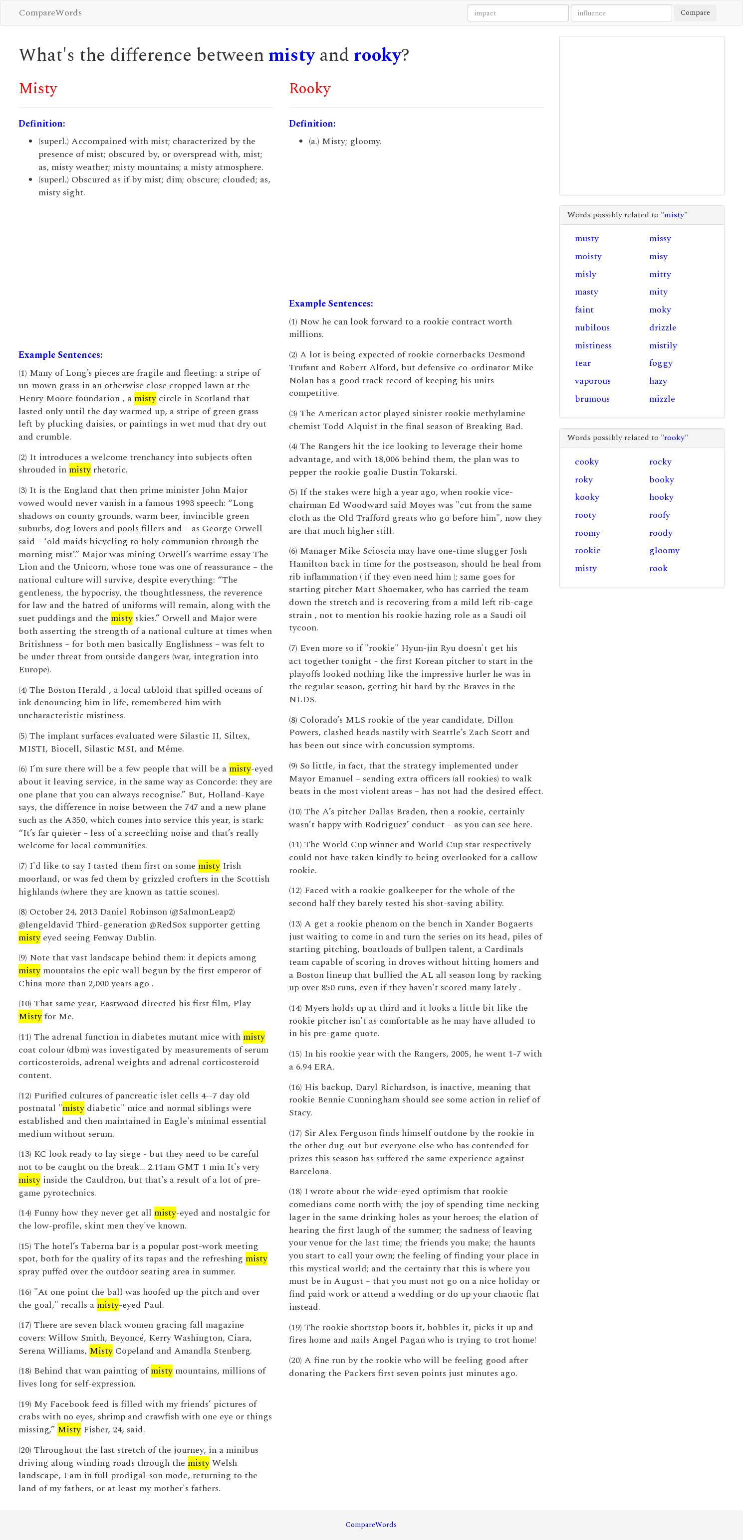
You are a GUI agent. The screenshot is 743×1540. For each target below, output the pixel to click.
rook (658, 568)
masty (586, 292)
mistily (663, 345)
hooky (661, 497)
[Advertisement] (146, 274)
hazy (658, 381)
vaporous (593, 381)
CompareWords (50, 12)
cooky (587, 461)
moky (660, 309)
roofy (659, 515)
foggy (661, 363)
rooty (585, 515)
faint (584, 309)
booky (661, 479)
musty (587, 238)
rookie (588, 550)
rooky (377, 55)
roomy (587, 533)
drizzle (663, 327)
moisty (588, 256)
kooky (587, 497)
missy (660, 238)
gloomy (664, 550)
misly (585, 274)
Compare (695, 12)
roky (584, 479)
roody (661, 533)
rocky (660, 461)
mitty (660, 274)
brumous (592, 399)
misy (658, 256)
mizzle (662, 399)
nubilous (592, 327)
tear (583, 363)
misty (291, 55)
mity (658, 292)
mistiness (593, 345)
